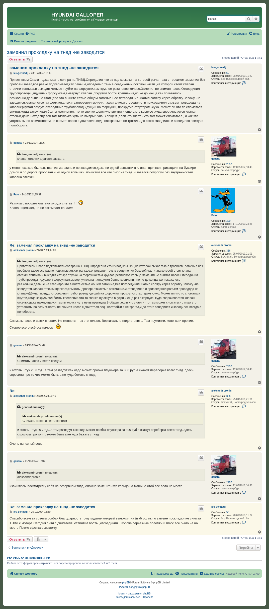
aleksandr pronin (221, 245)
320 (228, 220)
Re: (13, 391)
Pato (214, 215)
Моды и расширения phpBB (134, 593)
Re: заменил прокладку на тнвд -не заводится (52, 245)
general (215, 158)
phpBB (126, 582)
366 (228, 250)
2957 (229, 164)
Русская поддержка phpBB (134, 587)
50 (227, 72)
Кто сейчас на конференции (28, 558)
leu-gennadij (218, 67)
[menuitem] (30, 34)
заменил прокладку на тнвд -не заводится (56, 52)
